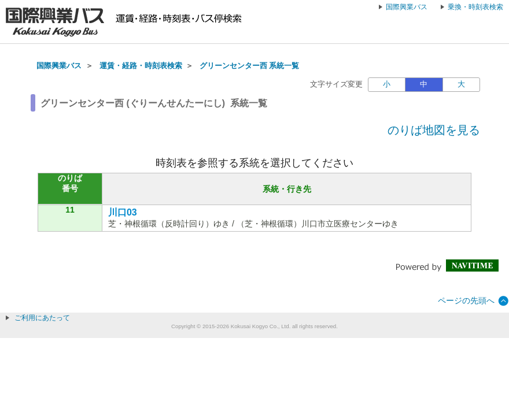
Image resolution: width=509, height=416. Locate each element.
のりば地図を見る (434, 130)
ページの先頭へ (466, 300)
